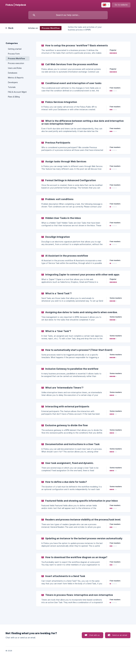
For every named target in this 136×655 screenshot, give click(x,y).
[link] (83, 49)
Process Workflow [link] (16, 58)
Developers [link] (13, 82)
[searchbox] (68, 15)
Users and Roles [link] (15, 68)
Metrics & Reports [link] (16, 78)
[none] (16, 4)
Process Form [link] (14, 54)
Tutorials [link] (12, 87)
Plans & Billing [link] (14, 97)
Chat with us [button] (94, 635)
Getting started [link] (14, 49)
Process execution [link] (16, 63)
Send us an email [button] (119, 635)
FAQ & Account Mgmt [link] (17, 92)
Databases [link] (12, 73)
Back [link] (10, 28)
